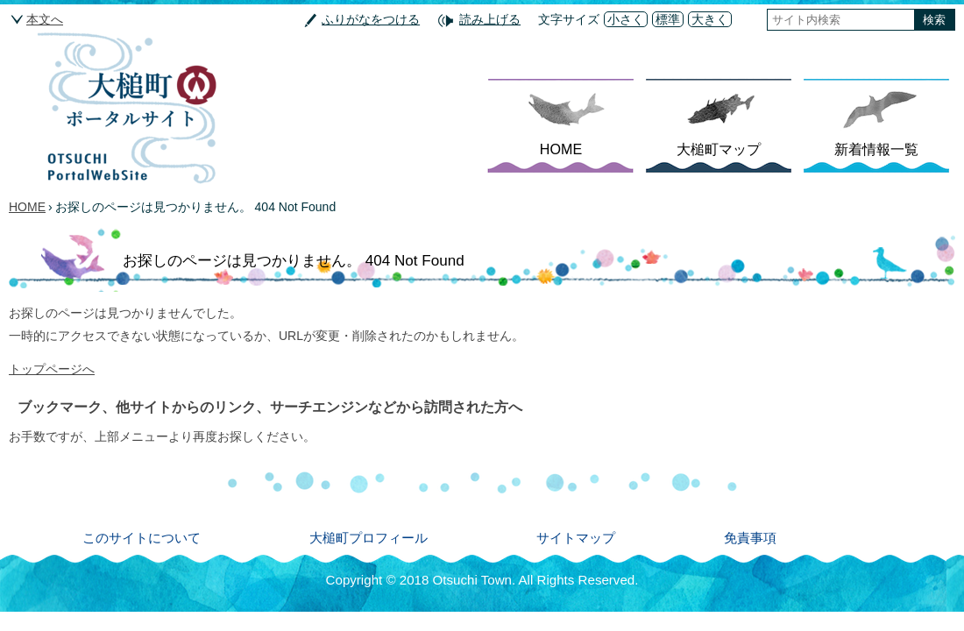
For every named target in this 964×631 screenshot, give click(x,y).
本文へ (44, 19)
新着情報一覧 (876, 149)
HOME (561, 149)
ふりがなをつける (371, 19)
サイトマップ (575, 537)
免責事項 (750, 537)
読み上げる (490, 19)
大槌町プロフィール (368, 537)
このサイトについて (141, 537)
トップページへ (52, 369)
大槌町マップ (719, 149)
